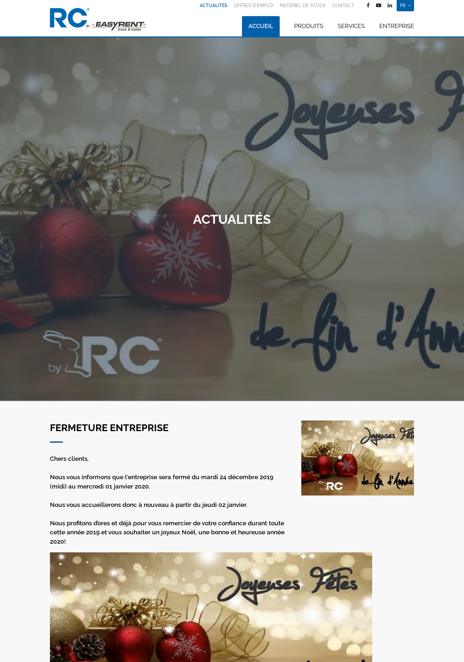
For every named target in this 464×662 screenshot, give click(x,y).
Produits (308, 26)
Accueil (260, 26)
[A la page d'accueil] (98, 19)
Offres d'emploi (254, 5)
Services (351, 26)
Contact (343, 5)
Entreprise (396, 26)
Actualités (213, 5)
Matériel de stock (303, 5)
